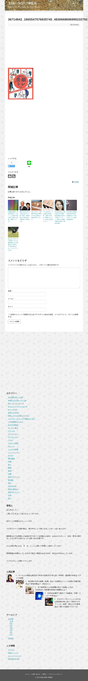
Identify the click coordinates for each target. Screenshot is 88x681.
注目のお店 (12, 486)
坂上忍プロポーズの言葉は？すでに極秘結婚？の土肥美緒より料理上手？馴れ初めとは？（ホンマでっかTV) (13, 244)
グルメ (10, 440)
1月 (11, 634)
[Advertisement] (44, 48)
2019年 (11, 619)
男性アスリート (14, 492)
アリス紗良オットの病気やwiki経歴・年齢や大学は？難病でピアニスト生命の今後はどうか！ (48, 216)
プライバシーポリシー (56, 674)
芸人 (9, 498)
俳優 (9, 462)
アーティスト (13, 437)
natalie (76, 182)
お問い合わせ (36, 674)
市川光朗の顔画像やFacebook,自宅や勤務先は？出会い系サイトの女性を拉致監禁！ (71, 215)
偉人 (9, 465)
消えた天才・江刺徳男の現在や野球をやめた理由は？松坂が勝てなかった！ (36, 215)
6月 (11, 623)
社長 (9, 495)
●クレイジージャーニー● (17, 406)
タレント (11, 446)
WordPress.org (13, 659)
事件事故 (11, 458)
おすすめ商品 (13, 425)
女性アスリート (14, 477)
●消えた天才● (13, 413)
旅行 (9, 483)
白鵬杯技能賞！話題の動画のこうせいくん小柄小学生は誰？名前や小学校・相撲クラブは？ (13, 216)
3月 (11, 630)
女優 (9, 474)
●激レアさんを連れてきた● (18, 416)
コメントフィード (15, 656)
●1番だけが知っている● (17, 400)
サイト (10, 306)
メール (11, 299)
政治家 (10, 480)
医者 (9, 471)
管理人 (44, 674)
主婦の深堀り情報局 (22, 3)
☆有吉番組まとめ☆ (15, 422)
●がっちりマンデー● (16, 403)
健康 (9, 468)
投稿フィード (13, 653)
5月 (11, 626)
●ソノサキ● (12, 409)
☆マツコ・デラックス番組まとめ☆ (21, 419)
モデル (10, 455)
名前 (10, 291)
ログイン (11, 650)
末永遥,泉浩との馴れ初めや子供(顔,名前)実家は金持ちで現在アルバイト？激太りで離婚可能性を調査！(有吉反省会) (60, 217)
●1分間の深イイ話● (15, 397)
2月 (11, 632)
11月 (11, 621)
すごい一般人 (13, 428)
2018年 (11, 638)
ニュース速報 (13, 449)
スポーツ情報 (13, 443)
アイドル (11, 431)
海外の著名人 (13, 489)
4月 (11, 628)
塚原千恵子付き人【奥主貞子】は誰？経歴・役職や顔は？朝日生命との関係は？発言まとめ (25, 216)
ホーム (27, 674)
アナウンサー (13, 434)
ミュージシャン (14, 452)
